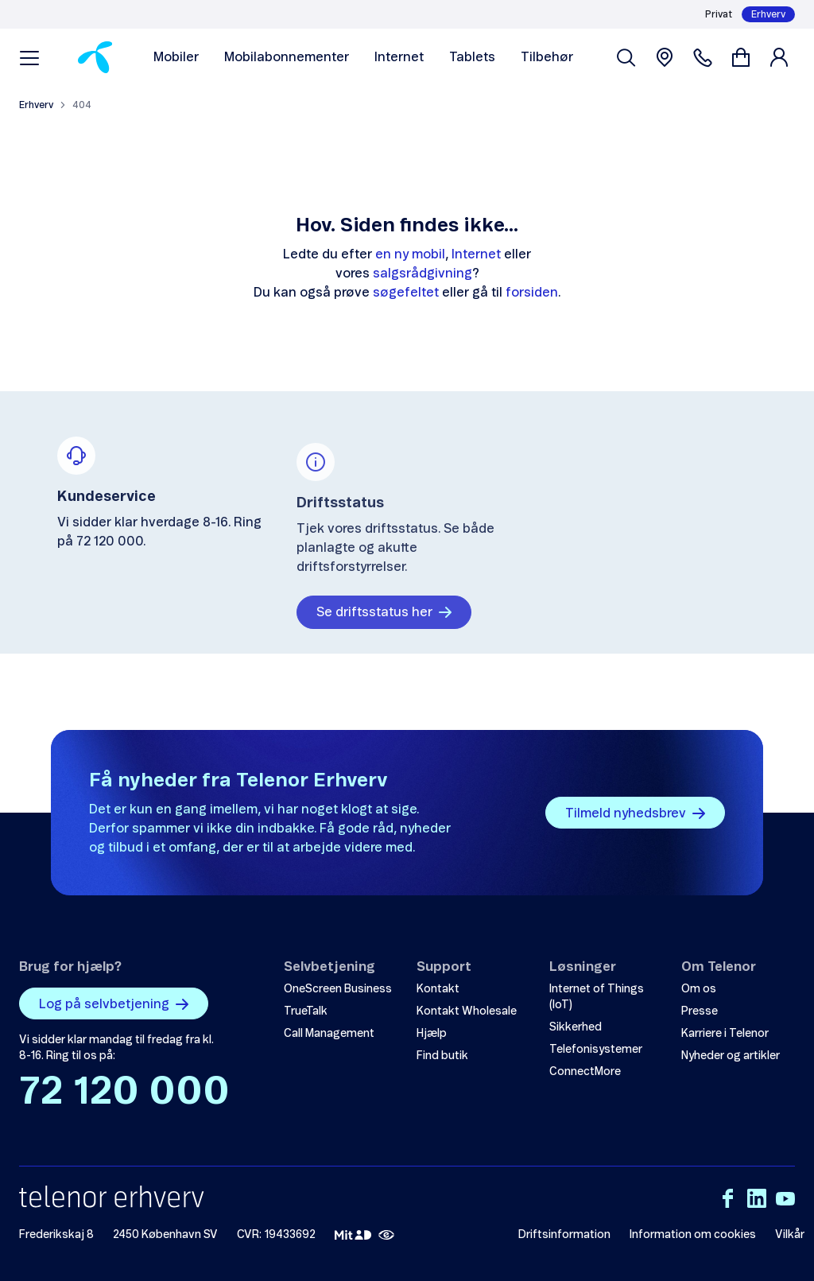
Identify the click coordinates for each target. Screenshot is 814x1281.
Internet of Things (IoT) (596, 997)
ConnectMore (585, 1071)
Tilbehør (547, 57)
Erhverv (768, 14)
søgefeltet (406, 292)
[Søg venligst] (626, 57)
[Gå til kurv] (740, 57)
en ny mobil (410, 254)
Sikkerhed (575, 1027)
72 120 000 (124, 1092)
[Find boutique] (664, 57)
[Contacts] (703, 57)
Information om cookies (693, 1234)
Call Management (329, 1033)
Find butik (442, 1056)
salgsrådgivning (422, 273)
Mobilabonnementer (286, 57)
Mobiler (176, 57)
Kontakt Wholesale (467, 1011)
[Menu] (29, 57)
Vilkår (789, 1234)
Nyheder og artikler (730, 1056)
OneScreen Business (338, 989)
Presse (699, 1011)
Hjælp (432, 1033)
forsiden (532, 292)
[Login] (782, 57)
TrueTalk (306, 1011)
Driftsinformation (564, 1234)
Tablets (472, 57)
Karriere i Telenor (725, 1033)
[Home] (95, 57)
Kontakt (438, 989)
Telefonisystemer (595, 1049)
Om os (698, 989)
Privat (718, 14)
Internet (399, 57)
